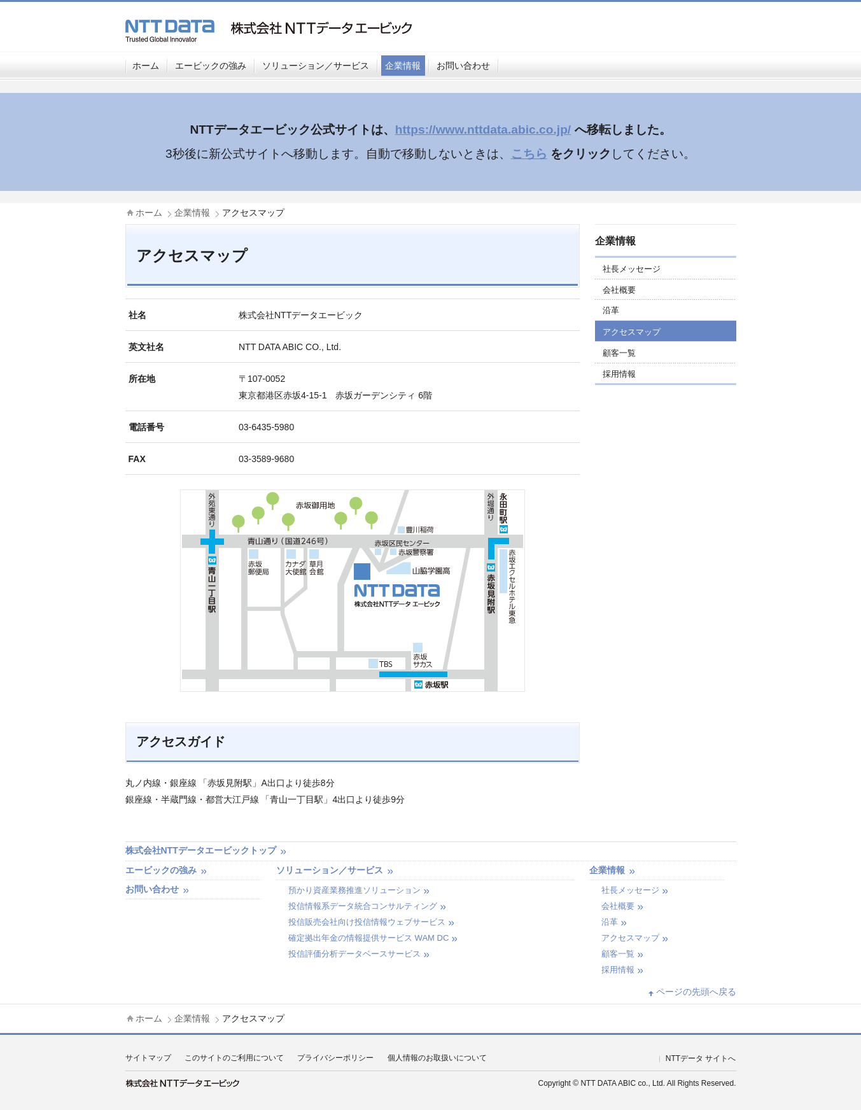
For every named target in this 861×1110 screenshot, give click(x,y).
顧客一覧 (619, 353)
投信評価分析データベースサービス (354, 954)
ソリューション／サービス (315, 65)
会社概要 (619, 290)
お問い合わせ (463, 65)
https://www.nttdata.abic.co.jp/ (483, 129)
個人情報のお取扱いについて (437, 1057)
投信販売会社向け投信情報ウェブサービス (366, 922)
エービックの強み (210, 65)
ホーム (145, 65)
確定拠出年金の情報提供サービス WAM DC (368, 938)
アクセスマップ (632, 332)
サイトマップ (148, 1057)
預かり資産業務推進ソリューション (354, 890)
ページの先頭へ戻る (696, 992)
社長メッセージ (632, 269)
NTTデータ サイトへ (701, 1058)
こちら (529, 153)
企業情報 (403, 65)
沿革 (611, 310)
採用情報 (619, 374)
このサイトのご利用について (234, 1057)
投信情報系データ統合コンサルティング (362, 906)
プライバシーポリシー (335, 1057)
